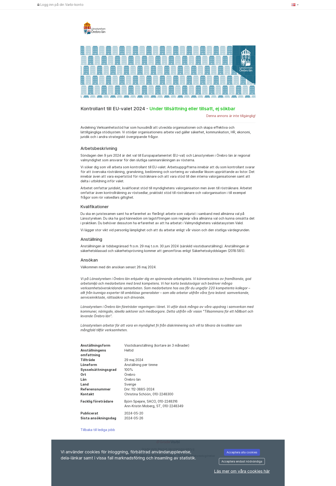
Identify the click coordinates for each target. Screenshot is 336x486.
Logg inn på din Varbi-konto (60, 5)
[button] (295, 4)
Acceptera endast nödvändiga (241, 461)
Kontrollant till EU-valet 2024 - (157, 108)
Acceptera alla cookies (242, 452)
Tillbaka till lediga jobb (97, 430)
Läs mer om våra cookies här (242, 471)
